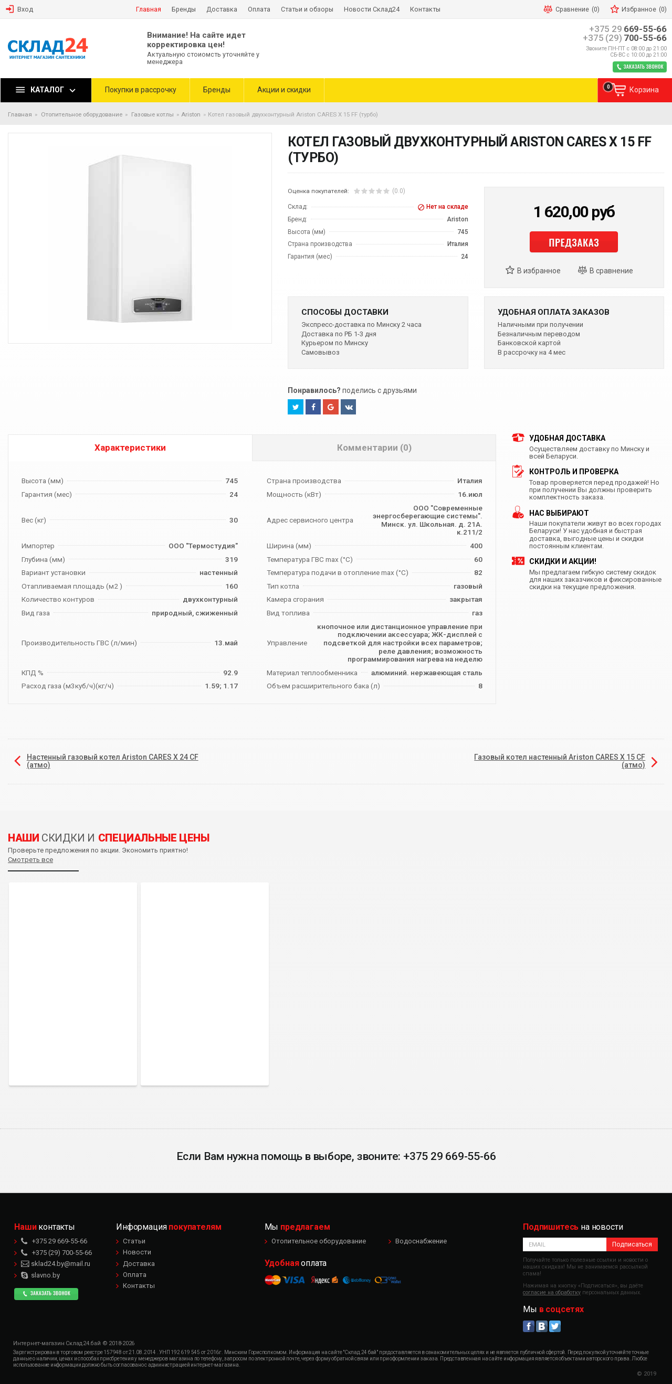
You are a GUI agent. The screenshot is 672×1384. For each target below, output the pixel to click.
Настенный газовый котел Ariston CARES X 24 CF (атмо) (112, 761)
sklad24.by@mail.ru (55, 1264)
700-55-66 (625, 38)
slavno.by (40, 1275)
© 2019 (646, 1373)
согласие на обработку (552, 1292)
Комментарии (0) (374, 447)
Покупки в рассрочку (140, 90)
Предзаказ (574, 242)
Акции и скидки (284, 90)
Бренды (216, 90)
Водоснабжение (421, 1241)
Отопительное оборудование (318, 1241)
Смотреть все (30, 860)
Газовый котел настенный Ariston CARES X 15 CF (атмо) (559, 761)
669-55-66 (628, 29)
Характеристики (130, 447)
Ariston (191, 114)
